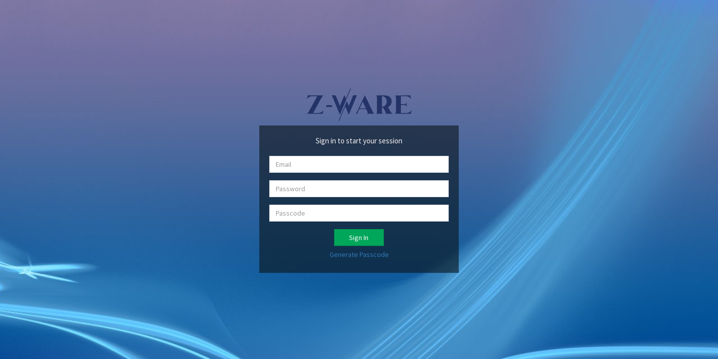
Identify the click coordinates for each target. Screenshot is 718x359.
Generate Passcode (359, 254)
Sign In (358, 237)
